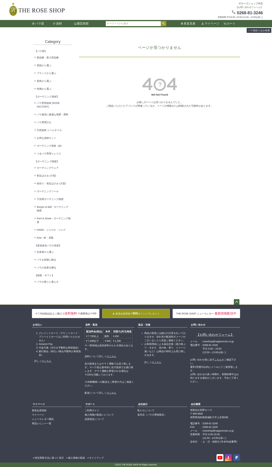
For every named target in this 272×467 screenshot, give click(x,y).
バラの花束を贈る (46, 267)
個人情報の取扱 (76, 457)
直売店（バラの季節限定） (152, 414)
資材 (59, 23)
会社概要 (196, 404)
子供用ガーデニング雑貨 (50, 199)
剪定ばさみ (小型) (46, 175)
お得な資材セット (46, 138)
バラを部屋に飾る (46, 259)
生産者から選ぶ (45, 252)
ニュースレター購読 (43, 419)
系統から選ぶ (44, 65)
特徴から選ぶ (44, 88)
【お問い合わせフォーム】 (215, 335)
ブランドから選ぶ (46, 73)
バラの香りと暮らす (48, 281)
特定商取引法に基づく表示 (49, 457)
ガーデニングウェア (48, 167)
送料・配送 (91, 324)
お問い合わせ (198, 324)
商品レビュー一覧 (41, 423)
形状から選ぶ (44, 81)
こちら (47, 361)
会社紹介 (143, 404)
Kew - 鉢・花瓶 (45, 237)
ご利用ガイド (92, 410)
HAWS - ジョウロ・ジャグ (51, 229)
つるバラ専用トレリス (49, 153)
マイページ (212, 23)
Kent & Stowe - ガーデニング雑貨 (54, 220)
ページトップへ (236, 302)
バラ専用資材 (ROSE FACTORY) (48, 105)
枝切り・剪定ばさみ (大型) (51, 183)
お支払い (37, 324)
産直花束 (190, 23)
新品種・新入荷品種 (48, 57)
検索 (163, 23)
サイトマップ (96, 457)
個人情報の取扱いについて (99, 414)
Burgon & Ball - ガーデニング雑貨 (52, 209)
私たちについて (145, 410)
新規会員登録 (39, 410)
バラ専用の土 (44, 122)
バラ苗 (39, 23)
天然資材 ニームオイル (49, 130)
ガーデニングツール (48, 191)
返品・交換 (144, 324)
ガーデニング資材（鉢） (50, 145)
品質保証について (94, 419)
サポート (90, 404)
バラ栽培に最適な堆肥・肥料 (52, 114)
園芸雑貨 (83, 23)
